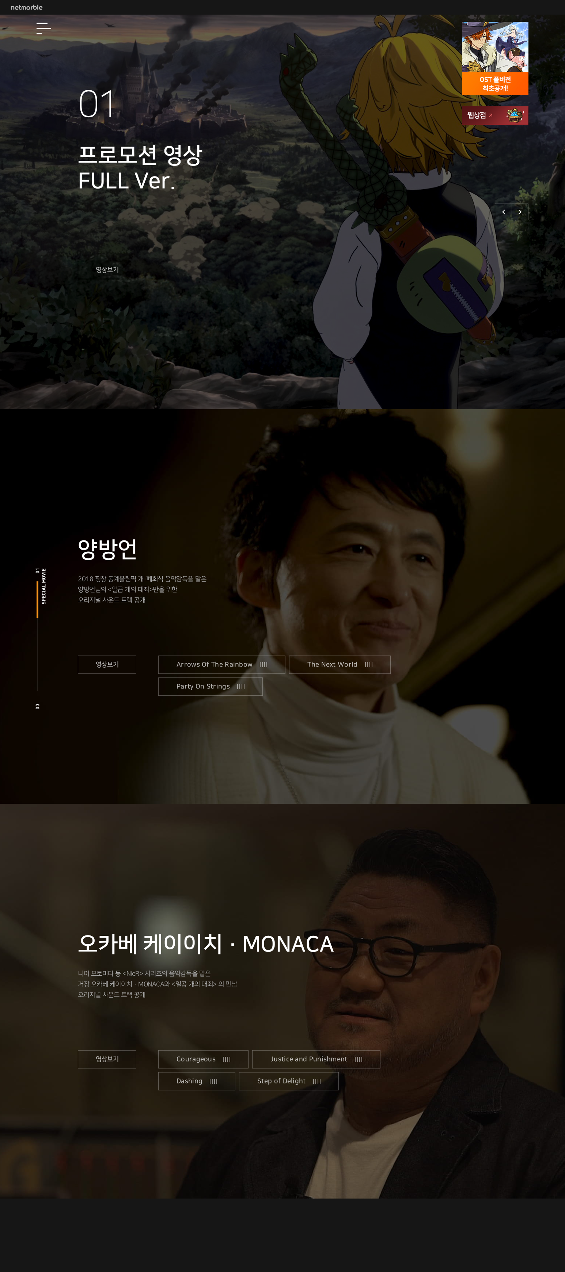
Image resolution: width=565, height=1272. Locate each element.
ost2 (37, 672)
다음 (520, 212)
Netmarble (26, 7)
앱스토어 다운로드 (494, 147)
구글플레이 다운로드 (494, 170)
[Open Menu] (44, 28)
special (37, 599)
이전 (503, 212)
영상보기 (107, 271)
